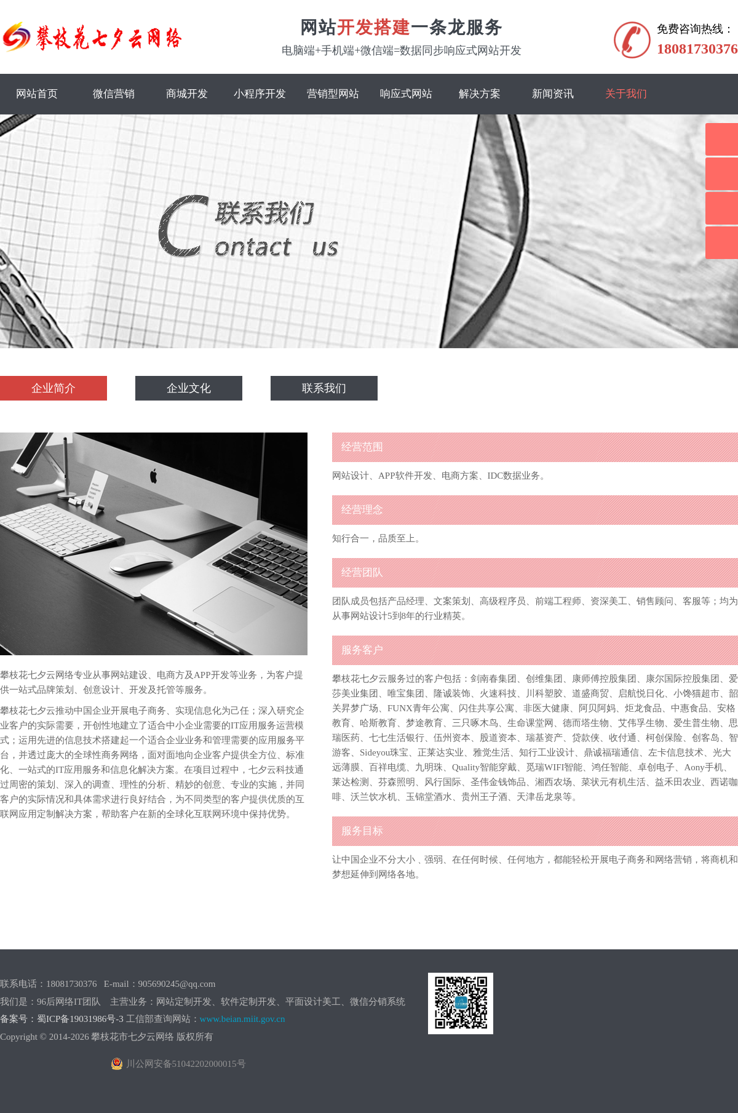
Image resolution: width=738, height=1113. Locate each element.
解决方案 (480, 94)
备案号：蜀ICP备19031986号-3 (62, 1019)
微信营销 (114, 94)
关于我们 (626, 94)
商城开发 (187, 94)
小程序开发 (260, 94)
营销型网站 (333, 94)
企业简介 (53, 388)
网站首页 (37, 94)
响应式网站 (406, 94)
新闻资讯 (553, 94)
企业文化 (189, 388)
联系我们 (324, 388)
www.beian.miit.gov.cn (242, 1019)
